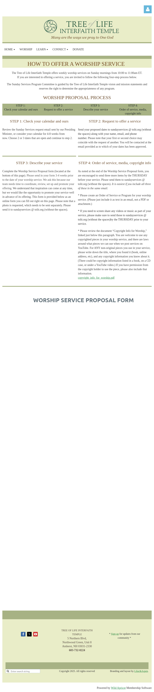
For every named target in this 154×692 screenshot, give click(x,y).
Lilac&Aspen (141, 671)
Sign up (115, 634)
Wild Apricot (118, 687)
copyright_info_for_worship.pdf (96, 277)
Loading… (83, 457)
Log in (148, 9)
